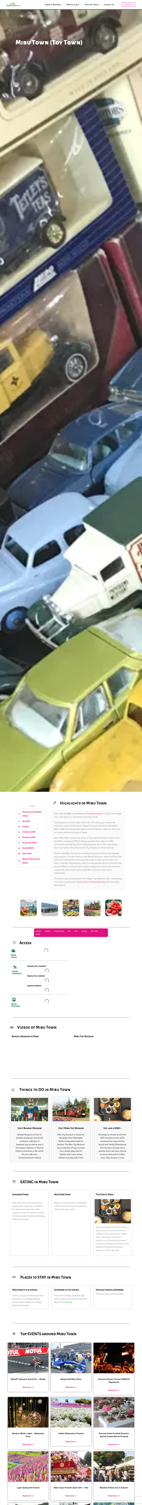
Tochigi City (67, 1302)
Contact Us (109, 4)
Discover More (92, 4)
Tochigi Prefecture (95, 813)
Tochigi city (81, 882)
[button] (20, 908)
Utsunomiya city (98, 882)
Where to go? (73, 4)
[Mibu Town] (102, 976)
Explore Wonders (53, 4)
